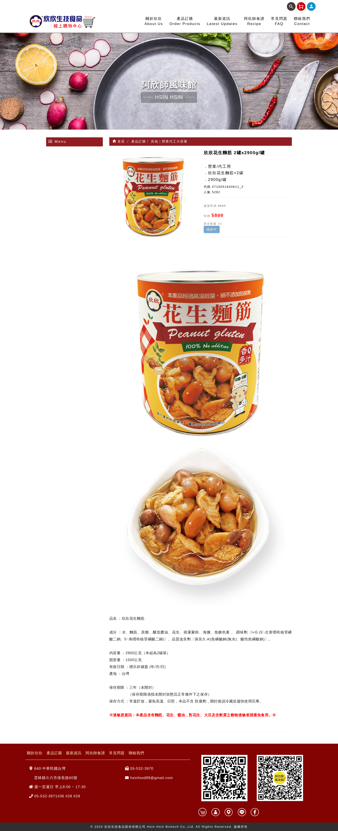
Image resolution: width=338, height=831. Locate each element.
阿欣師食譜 (95, 753)
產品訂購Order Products (184, 21)
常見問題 (117, 753)
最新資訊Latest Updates (222, 21)
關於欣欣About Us (153, 21)
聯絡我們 (136, 753)
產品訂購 (54, 753)
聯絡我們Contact (302, 21)
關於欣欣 (34, 753)
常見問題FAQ (279, 21)
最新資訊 (73, 753)
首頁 (119, 141)
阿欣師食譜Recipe (254, 21)
